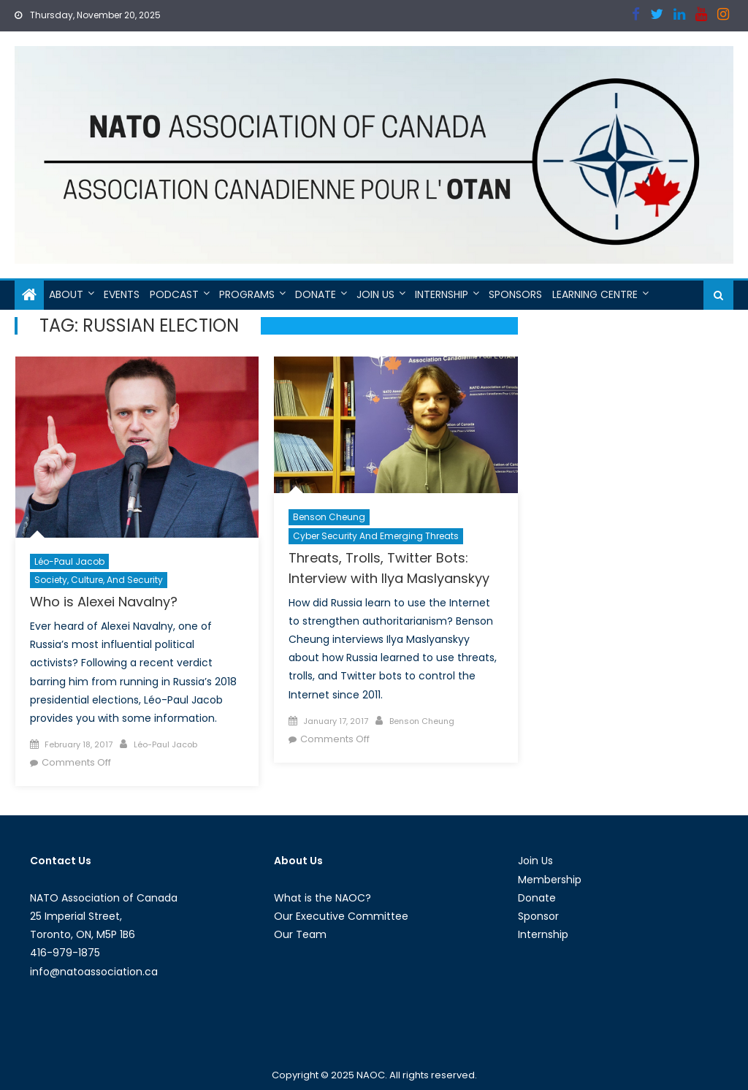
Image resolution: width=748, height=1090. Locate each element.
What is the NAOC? (322, 898)
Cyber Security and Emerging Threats (376, 536)
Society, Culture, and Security (98, 579)
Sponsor (538, 916)
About (66, 294)
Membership (549, 879)
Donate (315, 294)
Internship (441, 294)
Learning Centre (595, 294)
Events (122, 294)
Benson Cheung (329, 517)
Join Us (375, 294)
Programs (247, 294)
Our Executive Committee (341, 916)
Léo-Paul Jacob (69, 561)
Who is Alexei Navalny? (104, 601)
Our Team (300, 934)
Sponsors (515, 294)
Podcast (174, 294)
